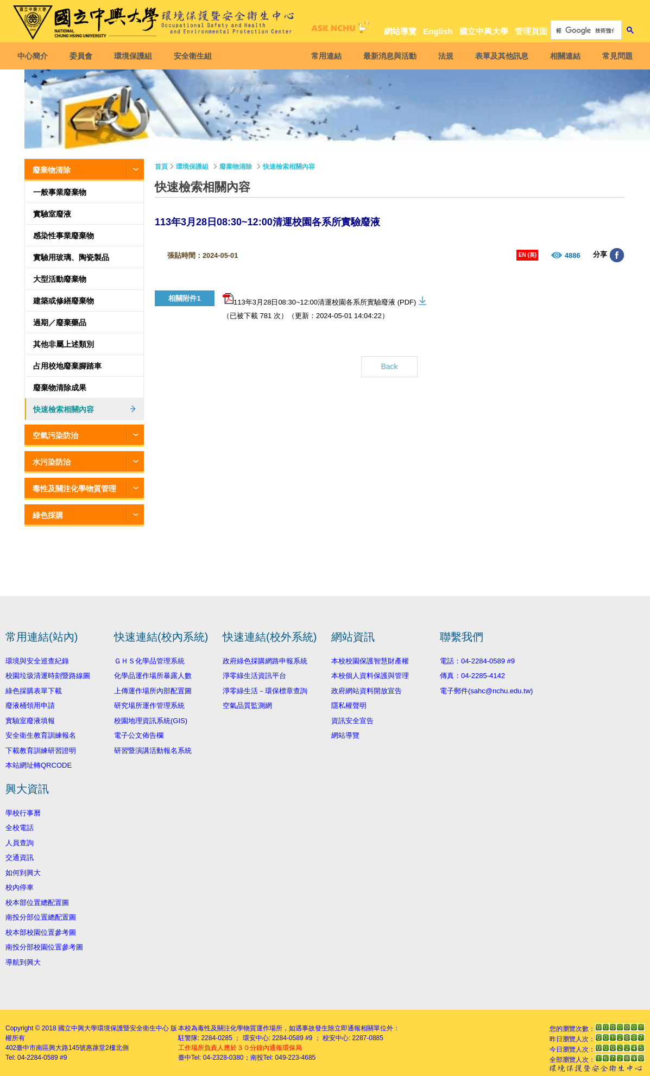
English (437, 31)
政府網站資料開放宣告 (366, 691)
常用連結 (325, 56)
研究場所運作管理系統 (149, 705)
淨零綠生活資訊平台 (254, 676)
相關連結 (563, 56)
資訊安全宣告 (352, 721)
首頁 (161, 166)
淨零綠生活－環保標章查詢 (265, 691)
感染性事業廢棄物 (63, 235)
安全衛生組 (194, 56)
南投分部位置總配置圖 (40, 917)
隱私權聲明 (349, 705)
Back (389, 366)
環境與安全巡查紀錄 (37, 661)
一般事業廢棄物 (59, 192)
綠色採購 (48, 515)
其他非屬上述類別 (63, 344)
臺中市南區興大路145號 (51, 1048)
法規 (444, 56)
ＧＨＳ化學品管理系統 (149, 661)
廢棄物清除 (52, 170)
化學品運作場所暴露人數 (153, 676)
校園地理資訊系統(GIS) (150, 721)
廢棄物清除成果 (59, 387)
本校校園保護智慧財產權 (370, 661)
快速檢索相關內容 (63, 409)
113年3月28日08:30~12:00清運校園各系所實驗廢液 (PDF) (319, 299)
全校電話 (19, 828)
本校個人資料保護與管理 (370, 676)
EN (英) (528, 255)
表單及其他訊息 (500, 56)
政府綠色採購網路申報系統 (265, 661)
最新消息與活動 (388, 56)
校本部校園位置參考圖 (40, 932)
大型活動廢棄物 (59, 279)
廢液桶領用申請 (30, 705)
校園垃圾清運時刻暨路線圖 (47, 676)
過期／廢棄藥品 (59, 322)
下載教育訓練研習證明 (40, 750)
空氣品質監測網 (247, 705)
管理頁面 (531, 31)
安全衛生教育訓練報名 (40, 735)
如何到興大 (23, 873)
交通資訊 (19, 857)
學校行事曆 (23, 813)
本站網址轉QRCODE (38, 765)
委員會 (82, 56)
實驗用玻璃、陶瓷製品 (71, 257)
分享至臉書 (617, 255)
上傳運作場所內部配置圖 (153, 691)
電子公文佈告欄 (138, 735)
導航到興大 (23, 962)
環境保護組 (135, 56)
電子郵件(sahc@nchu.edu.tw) (486, 691)
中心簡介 (34, 56)
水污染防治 (52, 462)
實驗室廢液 (52, 214)
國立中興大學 (483, 31)
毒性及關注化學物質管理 (74, 488)
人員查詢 (19, 843)
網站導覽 (400, 31)
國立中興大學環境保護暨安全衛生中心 (113, 1028)
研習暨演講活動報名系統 (153, 750)
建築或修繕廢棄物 (63, 300)
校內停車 (19, 887)
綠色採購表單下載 (33, 691)
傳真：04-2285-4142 (472, 676)
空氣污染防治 (55, 435)
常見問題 (616, 56)
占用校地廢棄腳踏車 (67, 366)
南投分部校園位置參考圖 (44, 947)
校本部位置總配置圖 (37, 902)
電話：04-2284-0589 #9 (477, 661)
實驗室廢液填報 (30, 721)
